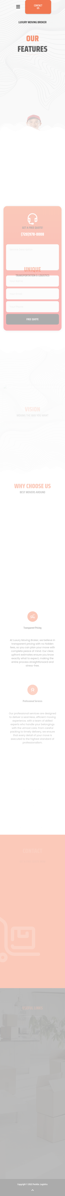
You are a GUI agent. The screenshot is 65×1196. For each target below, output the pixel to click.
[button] (18, 7)
